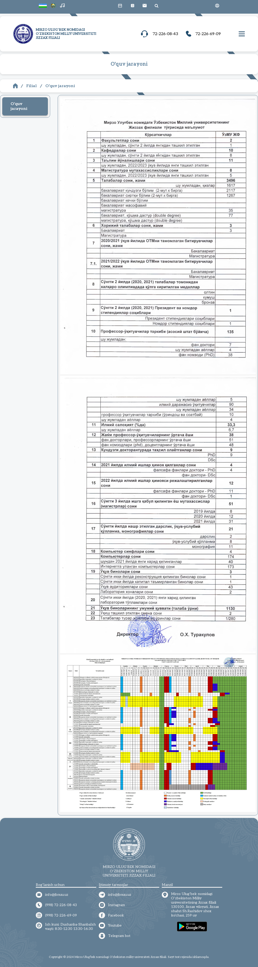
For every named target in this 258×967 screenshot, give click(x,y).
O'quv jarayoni (60, 86)
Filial (31, 86)
